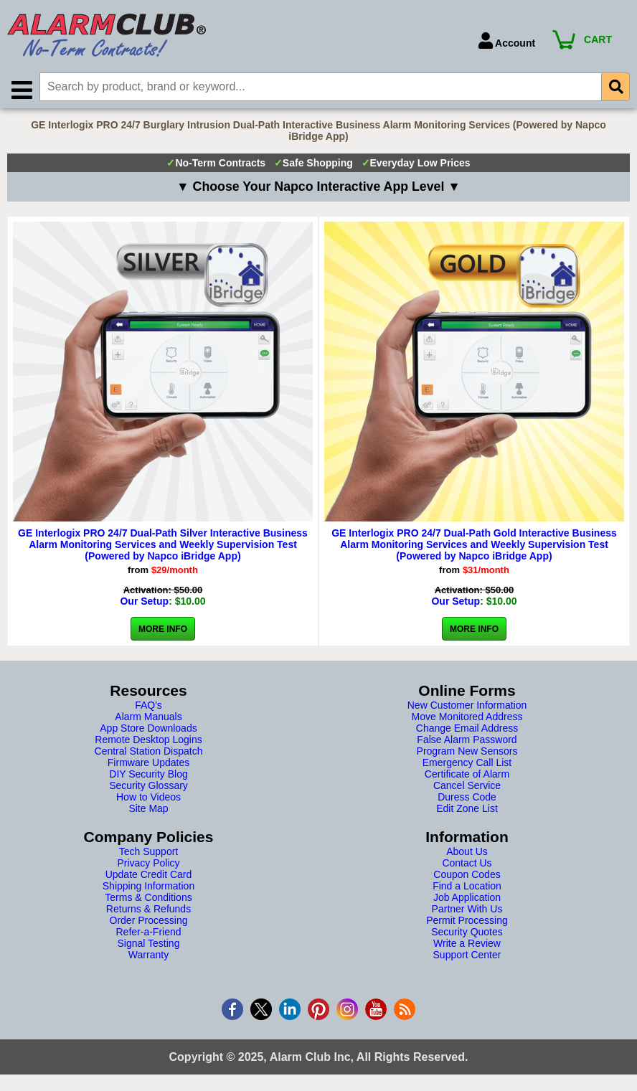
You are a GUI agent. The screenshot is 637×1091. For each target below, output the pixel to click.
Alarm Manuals (148, 718)
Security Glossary (148, 787)
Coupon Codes (466, 876)
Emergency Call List (467, 764)
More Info (162, 631)
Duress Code (467, 799)
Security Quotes (467, 934)
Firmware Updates (148, 764)
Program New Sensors (467, 753)
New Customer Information (467, 707)
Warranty (148, 957)
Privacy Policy (148, 865)
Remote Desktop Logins (148, 741)
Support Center (467, 957)
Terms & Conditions (148, 899)
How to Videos (148, 799)
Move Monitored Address (467, 718)
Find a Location (467, 888)
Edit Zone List (467, 810)
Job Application (467, 899)
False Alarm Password (466, 741)
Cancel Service (467, 787)
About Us (467, 853)
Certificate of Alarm (467, 776)
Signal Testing (149, 945)
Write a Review (467, 945)
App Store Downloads (148, 730)
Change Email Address (467, 730)
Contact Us (466, 865)
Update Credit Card (148, 876)
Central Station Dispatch (149, 753)
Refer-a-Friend (148, 934)
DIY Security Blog (148, 776)
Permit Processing (467, 922)
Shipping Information (148, 888)
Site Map (148, 810)
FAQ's (148, 707)
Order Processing (149, 922)
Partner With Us (467, 911)
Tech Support (149, 853)
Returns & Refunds (148, 911)
